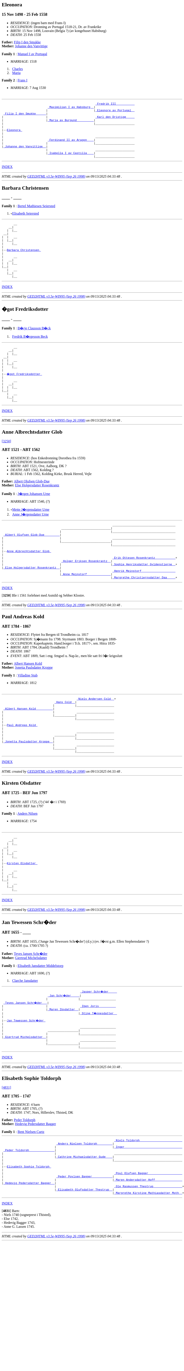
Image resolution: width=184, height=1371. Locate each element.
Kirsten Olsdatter (22, 924)
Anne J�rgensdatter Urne (30, 547)
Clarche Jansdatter (25, 1047)
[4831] (6, 1162)
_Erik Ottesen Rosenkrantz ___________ (143, 598)
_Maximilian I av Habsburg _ (71, 108)
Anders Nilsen (27, 869)
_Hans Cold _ (65, 747)
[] (6, 639)
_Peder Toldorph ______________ (29, 1227)
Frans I (22, 80)
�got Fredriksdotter (25, 401)
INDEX (7, 178)
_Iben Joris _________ (98, 1074)
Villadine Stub (27, 719)
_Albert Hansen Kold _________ (28, 755)
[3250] (6, 474)
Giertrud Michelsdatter (31, 1024)
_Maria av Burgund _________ (71, 124)
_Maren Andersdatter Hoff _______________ (148, 1262)
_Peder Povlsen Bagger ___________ (84, 1258)
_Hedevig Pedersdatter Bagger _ (29, 1266)
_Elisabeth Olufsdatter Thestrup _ (84, 1274)
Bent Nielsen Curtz (30, 1206)
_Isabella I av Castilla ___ (71, 163)
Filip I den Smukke (27, 42)
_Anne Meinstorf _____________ (86, 617)
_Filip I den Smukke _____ (24, 116)
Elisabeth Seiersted (25, 224)
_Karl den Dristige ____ (114, 120)
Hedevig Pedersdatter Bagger (35, 1198)
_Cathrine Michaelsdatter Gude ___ (84, 1235)
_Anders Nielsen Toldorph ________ (84, 1219)
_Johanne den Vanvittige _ (24, 155)
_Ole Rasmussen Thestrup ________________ (148, 1270)
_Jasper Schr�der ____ (99, 1058)
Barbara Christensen (24, 267)
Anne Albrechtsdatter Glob (29, 590)
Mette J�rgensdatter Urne (30, 542)
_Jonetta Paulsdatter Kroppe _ (28, 795)
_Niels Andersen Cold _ (95, 743)
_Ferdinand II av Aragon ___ (71, 148)
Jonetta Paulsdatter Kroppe (34, 711)
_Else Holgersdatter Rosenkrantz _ (31, 609)
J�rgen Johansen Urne (33, 526)
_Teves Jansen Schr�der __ (25, 1070)
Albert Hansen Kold (28, 707)
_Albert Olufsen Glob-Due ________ (31, 570)
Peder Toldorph (25, 1194)
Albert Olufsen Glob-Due (32, 514)
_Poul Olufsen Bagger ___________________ (148, 1254)
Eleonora (14, 136)
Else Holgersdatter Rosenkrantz (37, 518)
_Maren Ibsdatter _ (63, 1077)
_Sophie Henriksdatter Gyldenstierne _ (143, 606)
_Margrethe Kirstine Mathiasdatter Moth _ (148, 1278)
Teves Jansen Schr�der (31, 1020)
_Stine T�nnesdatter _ (99, 1081)
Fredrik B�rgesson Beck (30, 359)
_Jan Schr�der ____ (64, 1062)
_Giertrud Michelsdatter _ (24, 1109)
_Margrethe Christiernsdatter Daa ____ (143, 621)
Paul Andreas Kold (22, 775)
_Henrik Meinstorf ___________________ (143, 613)
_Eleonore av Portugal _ (114, 112)
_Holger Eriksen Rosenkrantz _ (86, 602)
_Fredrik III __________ (114, 104)
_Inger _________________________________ (148, 1223)
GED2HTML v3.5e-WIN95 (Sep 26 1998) (56, 187)
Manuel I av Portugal (32, 54)
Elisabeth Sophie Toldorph (29, 1247)
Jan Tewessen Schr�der (26, 1089)
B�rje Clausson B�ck (34, 350)
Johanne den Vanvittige (31, 46)
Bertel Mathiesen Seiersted (36, 217)
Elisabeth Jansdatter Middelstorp (40, 1032)
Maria (16, 73)
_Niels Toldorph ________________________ (148, 1215)
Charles (17, 69)
